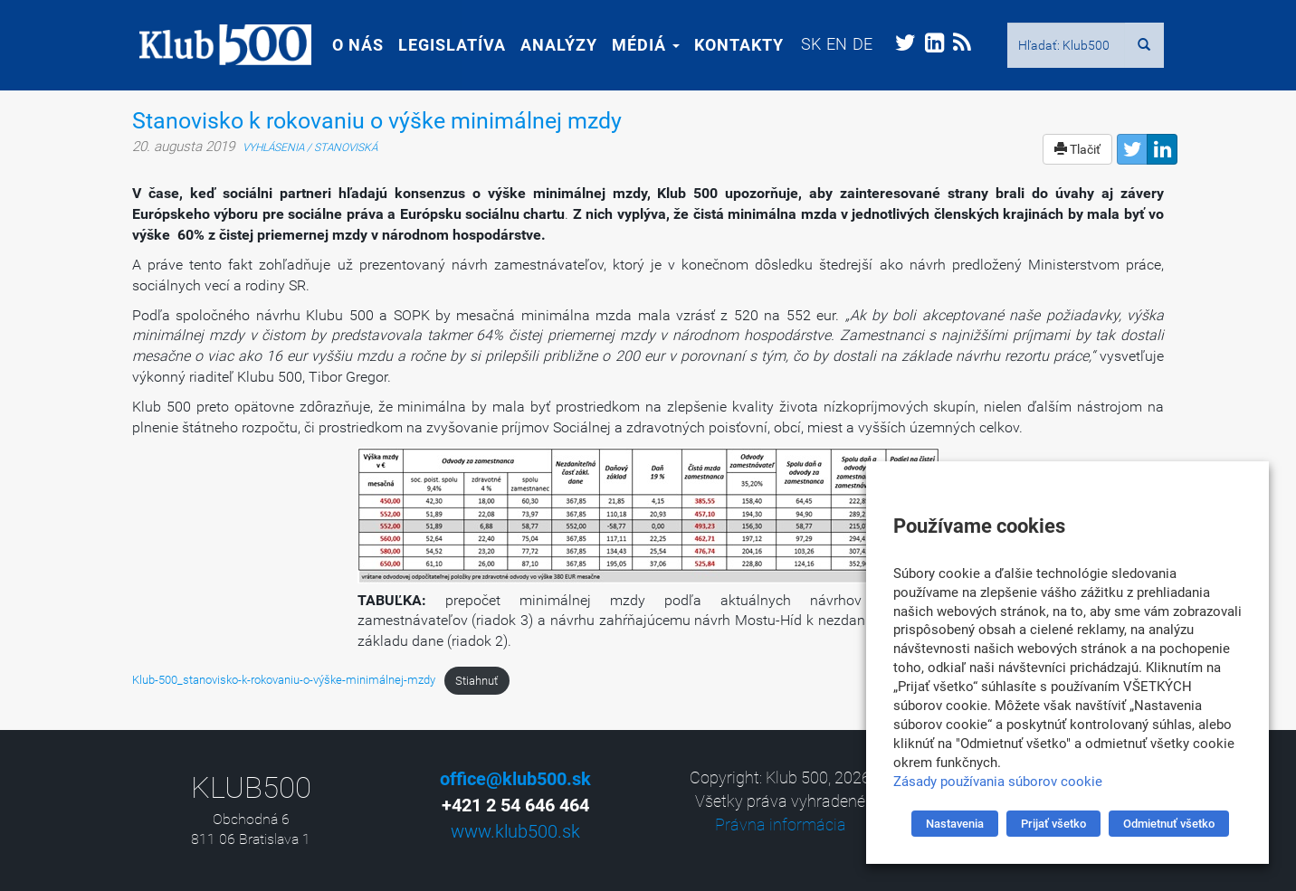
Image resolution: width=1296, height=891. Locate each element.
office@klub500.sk (515, 779)
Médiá (638, 44)
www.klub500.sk (515, 831)
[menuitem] (803, 44)
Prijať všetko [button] (1053, 823)
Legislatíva (445, 44)
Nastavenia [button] (955, 823)
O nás (350, 44)
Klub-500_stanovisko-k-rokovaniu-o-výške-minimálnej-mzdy (283, 680)
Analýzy (551, 44)
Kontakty (732, 44)
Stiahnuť (476, 680)
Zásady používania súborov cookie (997, 781)
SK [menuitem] (804, 43)
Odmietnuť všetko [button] (1169, 823)
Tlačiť (1077, 149)
